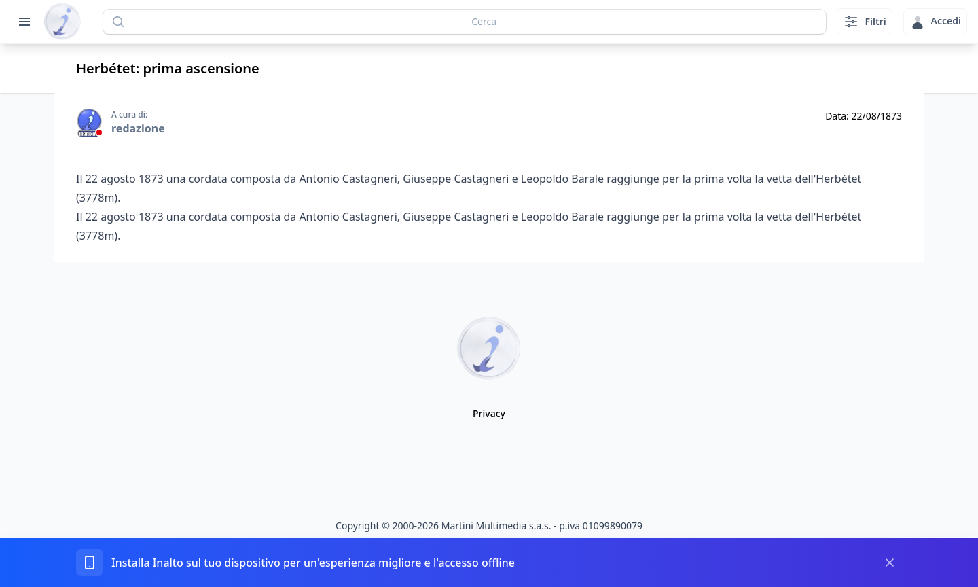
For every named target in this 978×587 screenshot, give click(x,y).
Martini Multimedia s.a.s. (496, 525)
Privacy (489, 413)
